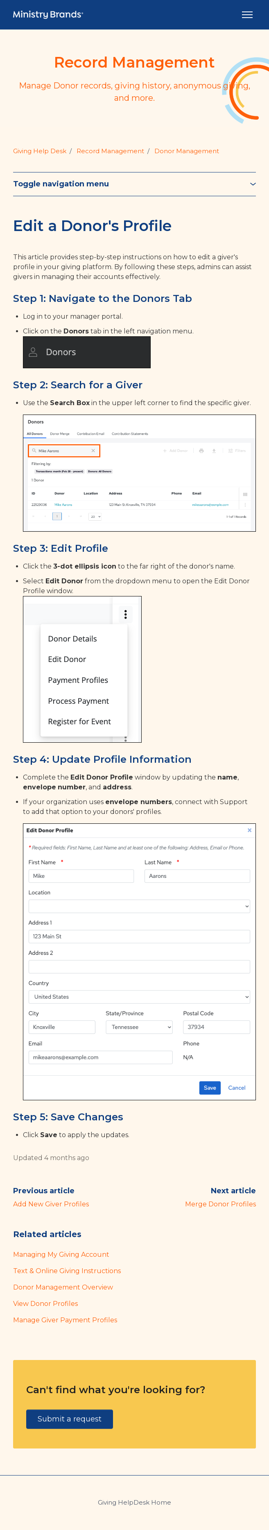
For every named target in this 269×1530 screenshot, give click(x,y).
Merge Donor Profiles (220, 1204)
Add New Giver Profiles (51, 1204)
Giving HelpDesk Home (134, 1502)
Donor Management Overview (63, 1287)
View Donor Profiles (45, 1304)
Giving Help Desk (39, 151)
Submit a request (70, 1418)
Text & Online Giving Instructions (67, 1271)
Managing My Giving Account (61, 1254)
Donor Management (186, 151)
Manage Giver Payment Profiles (65, 1320)
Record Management (110, 151)
